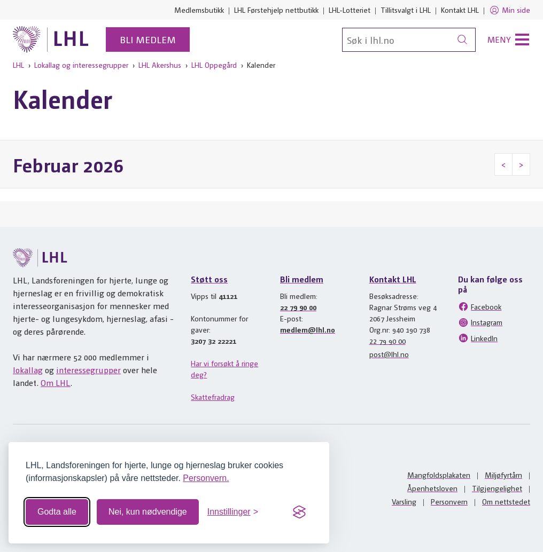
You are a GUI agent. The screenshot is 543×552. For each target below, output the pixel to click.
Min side (509, 10)
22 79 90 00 (298, 307)
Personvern (449, 501)
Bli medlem (148, 39)
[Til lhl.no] (51, 39)
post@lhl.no (389, 354)
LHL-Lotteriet (349, 9)
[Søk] (409, 40)
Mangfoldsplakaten (438, 474)
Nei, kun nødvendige (147, 511)
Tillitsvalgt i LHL (406, 9)
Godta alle (56, 511)
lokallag (28, 369)
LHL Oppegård (214, 64)
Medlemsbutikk (199, 9)
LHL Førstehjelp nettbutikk (276, 9)
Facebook (479, 306)
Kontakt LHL (460, 9)
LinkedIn (478, 338)
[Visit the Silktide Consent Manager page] (299, 512)
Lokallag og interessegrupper (81, 64)
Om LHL (56, 382)
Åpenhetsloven (432, 488)
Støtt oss (209, 279)
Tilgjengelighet (497, 488)
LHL (18, 64)
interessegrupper (88, 369)
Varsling (404, 501)
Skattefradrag (213, 396)
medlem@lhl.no (307, 329)
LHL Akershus (159, 64)
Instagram (480, 322)
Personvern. (206, 478)
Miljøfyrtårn (503, 474)
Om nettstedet (506, 501)
